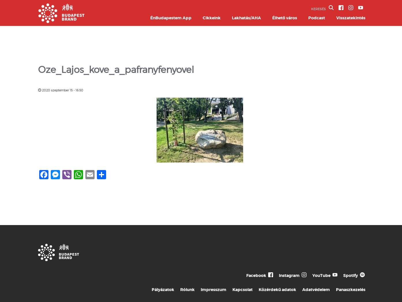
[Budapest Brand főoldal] (61, 21)
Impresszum (213, 289)
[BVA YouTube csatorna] (360, 7)
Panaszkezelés (350, 289)
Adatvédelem (316, 289)
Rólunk (187, 289)
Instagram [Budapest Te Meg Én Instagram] (289, 275)
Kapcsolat (242, 289)
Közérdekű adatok (277, 289)
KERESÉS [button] (322, 8)
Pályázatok (163, 289)
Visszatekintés (350, 17)
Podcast (316, 17)
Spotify (350, 275)
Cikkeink (212, 17)
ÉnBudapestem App (170, 17)
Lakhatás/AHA (246, 17)
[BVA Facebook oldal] (341, 7)
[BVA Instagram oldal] (350, 7)
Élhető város (284, 17)
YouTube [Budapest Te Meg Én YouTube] (321, 275)
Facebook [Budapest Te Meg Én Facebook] (256, 275)
